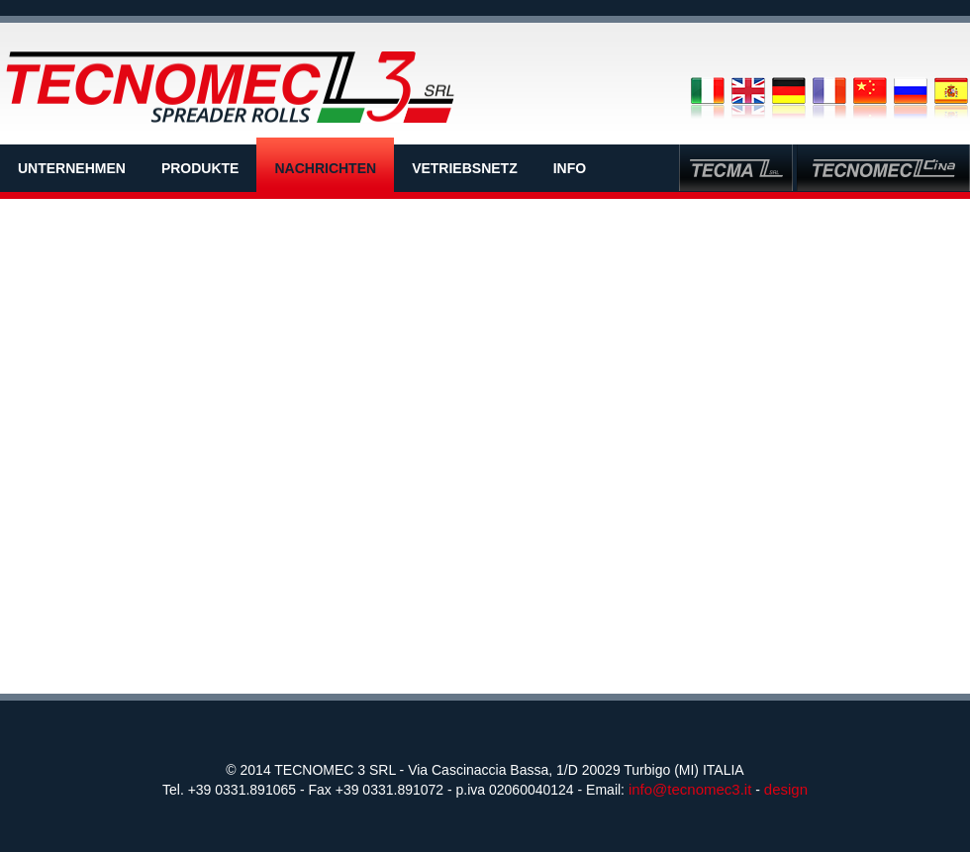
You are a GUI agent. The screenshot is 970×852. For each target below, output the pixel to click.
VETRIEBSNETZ (465, 168)
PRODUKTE (200, 168)
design (786, 789)
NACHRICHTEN (325, 168)
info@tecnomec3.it (690, 789)
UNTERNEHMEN (72, 168)
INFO (569, 168)
